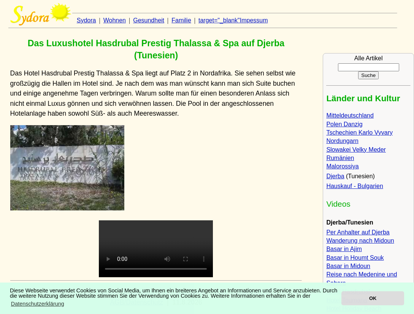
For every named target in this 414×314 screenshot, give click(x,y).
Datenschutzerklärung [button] (37, 304)
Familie (181, 20)
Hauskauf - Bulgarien (354, 186)
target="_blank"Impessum (233, 20)
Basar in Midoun (348, 266)
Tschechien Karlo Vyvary (359, 132)
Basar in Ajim (344, 249)
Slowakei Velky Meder (356, 149)
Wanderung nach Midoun (360, 240)
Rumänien (340, 158)
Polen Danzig (344, 124)
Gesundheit (148, 20)
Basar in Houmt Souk (355, 257)
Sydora (86, 20)
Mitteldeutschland (350, 115)
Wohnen (114, 20)
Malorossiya (342, 166)
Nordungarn (342, 141)
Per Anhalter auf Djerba (357, 232)
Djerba (335, 176)
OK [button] (372, 298)
